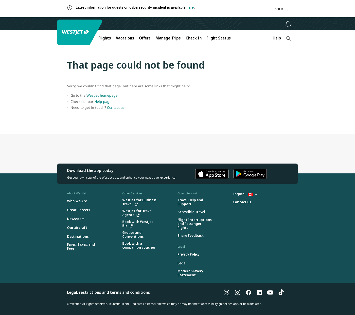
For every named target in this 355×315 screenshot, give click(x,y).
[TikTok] (281, 292)
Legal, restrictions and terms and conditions (108, 292)
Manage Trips (168, 38)
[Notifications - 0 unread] (288, 24)
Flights (104, 38)
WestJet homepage (102, 95)
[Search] (289, 38)
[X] (227, 292)
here (190, 7)
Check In (194, 38)
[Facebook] (248, 292)
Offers (145, 38)
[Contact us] (242, 202)
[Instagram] (238, 292)
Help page (102, 101)
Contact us (115, 107)
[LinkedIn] (259, 292)
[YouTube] (270, 292)
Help (277, 38)
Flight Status (219, 38)
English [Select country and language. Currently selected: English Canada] (245, 194)
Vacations (125, 38)
